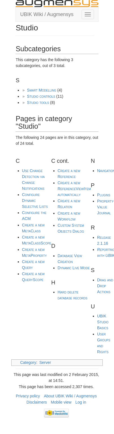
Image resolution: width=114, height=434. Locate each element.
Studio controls (41, 96)
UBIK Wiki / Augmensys (46, 14)
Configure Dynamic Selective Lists (35, 200)
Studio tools (38, 102)
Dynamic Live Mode (74, 268)
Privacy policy (28, 396)
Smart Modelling (41, 90)
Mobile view (61, 402)
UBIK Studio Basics (102, 322)
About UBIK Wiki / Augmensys (70, 396)
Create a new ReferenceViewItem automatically (74, 189)
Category (28, 362)
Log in (80, 402)
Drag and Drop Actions (105, 286)
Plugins (103, 195)
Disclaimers (37, 402)
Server (45, 362)
